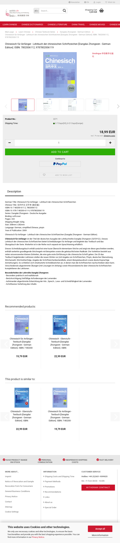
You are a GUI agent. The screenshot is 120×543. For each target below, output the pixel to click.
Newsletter (74, 2)
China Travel (78, 24)
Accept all (100, 529)
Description (14, 191)
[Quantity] (60, 142)
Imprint (8, 476)
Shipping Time (11, 123)
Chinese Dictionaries (32, 24)
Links (46, 497)
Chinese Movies (97, 24)
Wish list (110, 2)
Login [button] (97, 2)
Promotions (49, 487)
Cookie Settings (12, 512)
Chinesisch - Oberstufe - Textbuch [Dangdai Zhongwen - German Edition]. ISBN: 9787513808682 (60, 343)
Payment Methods (52, 481)
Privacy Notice (38, 537)
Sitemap (8, 507)
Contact (8, 502)
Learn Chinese (10, 24)
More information (100, 535)
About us (47, 502)
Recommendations (52, 492)
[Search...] (36, 10)
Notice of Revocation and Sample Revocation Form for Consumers (19, 483)
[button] (86, 2)
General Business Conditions (17, 491)
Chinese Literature (57, 24)
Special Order (49, 507)
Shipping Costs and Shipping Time (58, 476)
